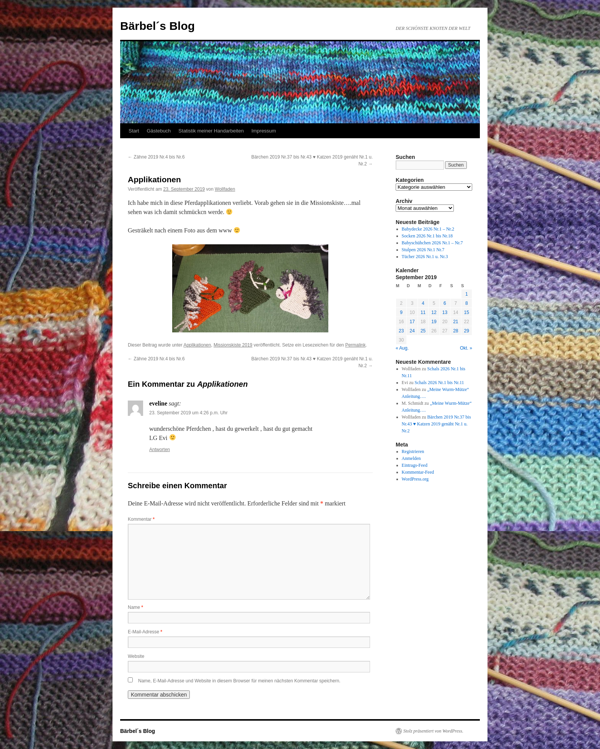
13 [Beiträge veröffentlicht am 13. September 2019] (444, 312)
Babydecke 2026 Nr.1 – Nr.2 (428, 229)
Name (135, 607)
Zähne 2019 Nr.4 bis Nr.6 (156, 157)
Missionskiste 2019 (233, 345)
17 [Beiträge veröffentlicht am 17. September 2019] (411, 321)
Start (134, 131)
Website (136, 656)
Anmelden (411, 458)
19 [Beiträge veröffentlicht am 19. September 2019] (433, 321)
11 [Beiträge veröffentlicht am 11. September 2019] (423, 312)
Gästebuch (159, 131)
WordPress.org (415, 479)
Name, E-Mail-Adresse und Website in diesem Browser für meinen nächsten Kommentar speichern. (239, 681)
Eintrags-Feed (414, 465)
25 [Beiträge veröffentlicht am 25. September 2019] (423, 331)
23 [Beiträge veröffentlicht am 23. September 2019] (401, 331)
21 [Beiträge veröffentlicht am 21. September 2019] (455, 321)
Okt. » (466, 348)
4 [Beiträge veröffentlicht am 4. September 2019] (423, 303)
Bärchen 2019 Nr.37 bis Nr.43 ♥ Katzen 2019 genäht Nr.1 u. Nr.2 (436, 423)
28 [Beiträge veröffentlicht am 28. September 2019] (455, 331)
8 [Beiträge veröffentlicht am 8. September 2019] (466, 303)
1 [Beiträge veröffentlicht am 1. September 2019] (466, 294)
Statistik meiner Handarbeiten (211, 131)
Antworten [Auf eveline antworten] (159, 449)
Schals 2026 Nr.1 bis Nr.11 (439, 382)
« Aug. (402, 348)
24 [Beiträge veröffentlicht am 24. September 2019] (411, 331)
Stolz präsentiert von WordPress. (433, 731)
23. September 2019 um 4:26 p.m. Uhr (188, 412)
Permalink (355, 345)
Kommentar (141, 519)
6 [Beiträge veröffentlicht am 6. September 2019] (444, 303)
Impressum (263, 131)
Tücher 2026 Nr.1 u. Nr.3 (425, 256)
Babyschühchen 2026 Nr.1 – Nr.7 (432, 242)
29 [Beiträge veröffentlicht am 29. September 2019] (466, 331)
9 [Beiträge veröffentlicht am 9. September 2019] (401, 312)
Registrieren (413, 451)
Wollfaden (225, 189)
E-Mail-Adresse (145, 632)
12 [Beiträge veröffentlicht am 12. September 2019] (433, 312)
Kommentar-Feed (418, 472)
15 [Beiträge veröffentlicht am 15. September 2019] (466, 312)
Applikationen (197, 345)
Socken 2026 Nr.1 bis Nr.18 (427, 236)
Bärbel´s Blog (157, 26)
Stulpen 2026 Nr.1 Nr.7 (423, 249)
